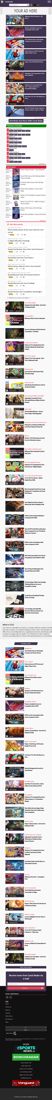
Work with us (9, 1016)
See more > (42, 163)
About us (7, 1010)
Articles (11, 131)
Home (7, 1004)
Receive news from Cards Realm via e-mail (26, 977)
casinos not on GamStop (26, 1068)
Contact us (8, 1007)
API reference (9, 1019)
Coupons (7, 1013)
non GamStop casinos (26, 1071)
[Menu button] (49, 3)
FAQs (6, 1022)
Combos (28, 131)
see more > (43, 220)
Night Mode (9, 1033)
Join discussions (16, 224)
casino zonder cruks (26, 1062)
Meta (15, 131)
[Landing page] (2, 1)
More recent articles (26, 967)
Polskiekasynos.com (26, 1078)
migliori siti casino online (26, 1075)
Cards (23, 131)
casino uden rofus (26, 1065)
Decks (19, 131)
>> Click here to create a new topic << (18, 298)
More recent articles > (40, 118)
